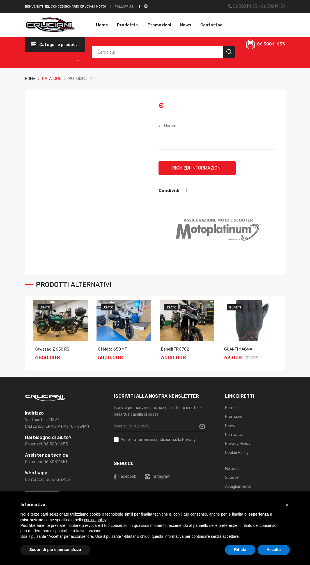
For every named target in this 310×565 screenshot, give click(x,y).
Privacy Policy (238, 443)
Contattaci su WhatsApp (47, 479)
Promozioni (159, 25)
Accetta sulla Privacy (158, 439)
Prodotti (128, 25)
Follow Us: (124, 6)
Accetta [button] (274, 549)
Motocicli (233, 468)
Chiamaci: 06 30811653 (46, 444)
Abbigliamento (238, 486)
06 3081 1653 (271, 44)
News (185, 25)
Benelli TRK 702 (175, 349)
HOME (30, 78)
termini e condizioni (154, 439)
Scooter (232, 477)
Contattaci (212, 25)
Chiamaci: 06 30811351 (46, 461)
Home (102, 25)
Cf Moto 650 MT (112, 349)
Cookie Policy (237, 452)
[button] (287, 504)
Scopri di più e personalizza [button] (55, 549)
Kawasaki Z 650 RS (52, 349)
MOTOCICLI (78, 78)
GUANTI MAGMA (238, 349)
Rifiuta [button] (240, 549)
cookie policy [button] (95, 520)
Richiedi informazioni (197, 168)
